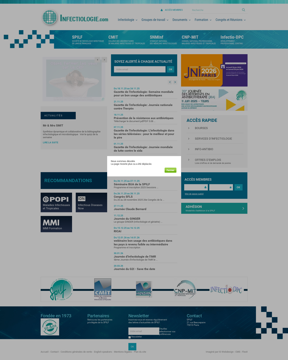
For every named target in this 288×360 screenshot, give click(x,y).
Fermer (170, 170)
